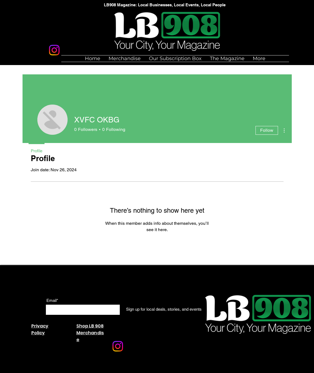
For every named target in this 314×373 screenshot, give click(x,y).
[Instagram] (54, 50)
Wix (96, 370)
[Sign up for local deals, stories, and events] (163, 309)
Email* (52, 300)
